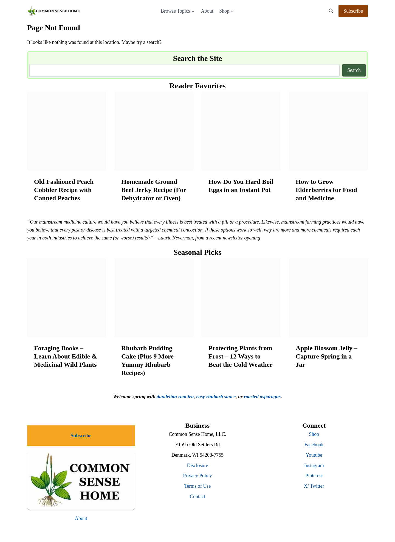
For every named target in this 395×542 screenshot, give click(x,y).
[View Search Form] (331, 11)
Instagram (314, 465)
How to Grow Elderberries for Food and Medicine (326, 190)
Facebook (314, 444)
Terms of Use (197, 486)
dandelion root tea (175, 396)
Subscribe (353, 11)
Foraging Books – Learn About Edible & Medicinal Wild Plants (65, 356)
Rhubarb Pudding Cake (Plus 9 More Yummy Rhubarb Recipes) (147, 360)
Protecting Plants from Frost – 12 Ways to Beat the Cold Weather (240, 356)
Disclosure (197, 465)
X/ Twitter (314, 486)
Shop (314, 434)
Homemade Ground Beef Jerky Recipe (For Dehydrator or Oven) (153, 190)
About (207, 11)
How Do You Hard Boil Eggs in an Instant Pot (240, 185)
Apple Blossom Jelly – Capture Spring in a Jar (326, 356)
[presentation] (66, 131)
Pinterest (314, 475)
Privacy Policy (197, 475)
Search (354, 70)
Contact (197, 496)
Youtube (314, 455)
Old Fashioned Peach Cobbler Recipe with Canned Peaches (64, 190)
